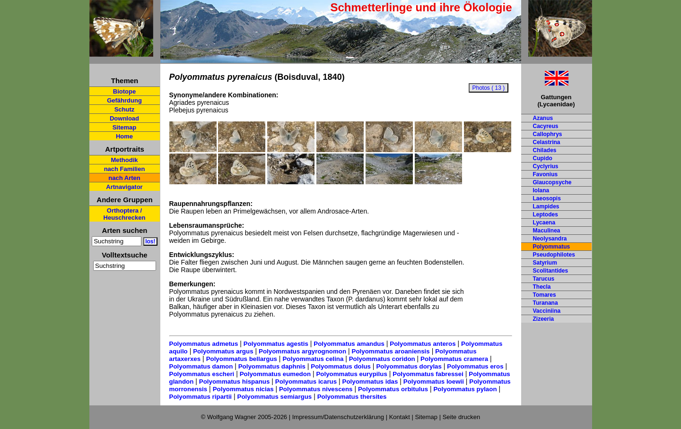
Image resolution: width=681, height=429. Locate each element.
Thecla (542, 286)
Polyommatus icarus (306, 381)
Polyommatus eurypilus (351, 374)
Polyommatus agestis (276, 343)
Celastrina (546, 142)
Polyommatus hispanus (234, 381)
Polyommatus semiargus (274, 396)
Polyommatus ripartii (200, 396)
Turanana (545, 303)
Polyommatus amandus (349, 343)
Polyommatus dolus (341, 366)
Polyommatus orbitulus (393, 389)
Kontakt (399, 416)
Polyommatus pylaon (465, 389)
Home (124, 136)
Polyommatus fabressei (428, 374)
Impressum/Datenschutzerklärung (338, 416)
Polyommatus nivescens (316, 389)
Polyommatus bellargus (241, 358)
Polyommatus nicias (243, 389)
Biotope (124, 91)
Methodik (124, 159)
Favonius (545, 174)
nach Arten (124, 177)
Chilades (545, 150)
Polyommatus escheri (202, 374)
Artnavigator (124, 186)
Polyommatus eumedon (275, 374)
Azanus (543, 118)
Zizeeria (543, 319)
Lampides (546, 206)
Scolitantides (550, 270)
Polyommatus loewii (433, 381)
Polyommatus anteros (422, 343)
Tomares (544, 295)
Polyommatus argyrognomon (302, 351)
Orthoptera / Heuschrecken (125, 214)
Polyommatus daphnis (272, 366)
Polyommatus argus (223, 351)
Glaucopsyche (552, 182)
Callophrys (547, 134)
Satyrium (545, 262)
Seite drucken (461, 416)
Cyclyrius (546, 166)
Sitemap (125, 127)
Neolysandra (550, 238)
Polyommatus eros (475, 366)
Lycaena (544, 222)
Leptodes (545, 214)
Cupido (542, 158)
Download (124, 118)
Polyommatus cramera (454, 358)
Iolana (541, 190)
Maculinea (546, 230)
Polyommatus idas (370, 381)
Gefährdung (124, 100)
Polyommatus (551, 246)
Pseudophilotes (554, 254)
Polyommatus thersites (352, 396)
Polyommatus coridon (382, 358)
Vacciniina (547, 311)
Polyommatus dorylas (409, 366)
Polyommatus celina (312, 358)
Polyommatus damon (201, 366)
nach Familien (124, 168)
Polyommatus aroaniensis (391, 351)
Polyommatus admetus (203, 343)
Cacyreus (546, 126)
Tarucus (544, 278)
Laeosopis (547, 198)
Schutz (124, 109)
